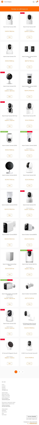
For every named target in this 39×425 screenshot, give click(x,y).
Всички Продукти (5, 393)
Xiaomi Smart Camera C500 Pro (29, 261)
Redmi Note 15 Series (5, 389)
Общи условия (4, 404)
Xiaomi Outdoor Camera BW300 (29, 231)
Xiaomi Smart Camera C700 (29, 202)
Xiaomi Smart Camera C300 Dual (9, 114)
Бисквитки (4, 405)
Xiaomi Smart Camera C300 (29, 173)
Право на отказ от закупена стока (8, 399)
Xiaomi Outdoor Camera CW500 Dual (29, 86)
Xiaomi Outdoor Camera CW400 (29, 143)
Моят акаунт (4, 410)
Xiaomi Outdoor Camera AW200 (9, 173)
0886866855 (33, 419)
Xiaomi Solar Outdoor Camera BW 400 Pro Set (9, 291)
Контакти (3, 382)
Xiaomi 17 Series (5, 388)
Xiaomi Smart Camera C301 (29, 114)
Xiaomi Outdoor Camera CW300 (9, 143)
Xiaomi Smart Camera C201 (29, 26)
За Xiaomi (3, 381)
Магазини (4, 384)
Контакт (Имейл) (32, 412)
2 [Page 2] (19, 367)
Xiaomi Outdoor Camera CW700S (9, 202)
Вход (3, 408)
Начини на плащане (6, 400)
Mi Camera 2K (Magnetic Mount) (9, 348)
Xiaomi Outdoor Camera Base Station (9, 261)
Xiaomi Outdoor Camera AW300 (29, 290)
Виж (10, 37)
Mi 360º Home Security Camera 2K (29, 348)
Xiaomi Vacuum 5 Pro (6, 392)
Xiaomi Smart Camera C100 (9, 85)
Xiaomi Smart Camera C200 (9, 319)
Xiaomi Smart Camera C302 (9, 26)
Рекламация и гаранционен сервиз (8, 397)
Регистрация (4, 407)
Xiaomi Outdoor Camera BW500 (9, 231)
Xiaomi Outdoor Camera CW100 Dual (29, 56)
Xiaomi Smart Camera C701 (9, 56)
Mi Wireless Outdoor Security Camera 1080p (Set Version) (29, 320)
